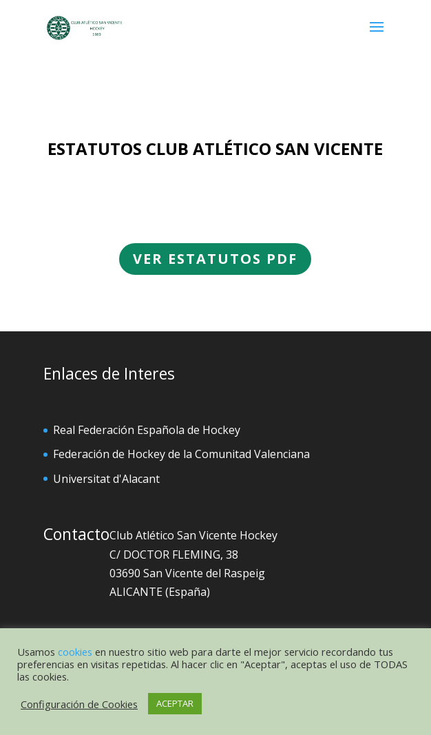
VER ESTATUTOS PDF (215, 257)
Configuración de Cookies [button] (79, 704)
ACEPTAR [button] (174, 703)
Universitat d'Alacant (106, 478)
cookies (75, 652)
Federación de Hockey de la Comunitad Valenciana (181, 454)
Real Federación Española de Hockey (146, 429)
